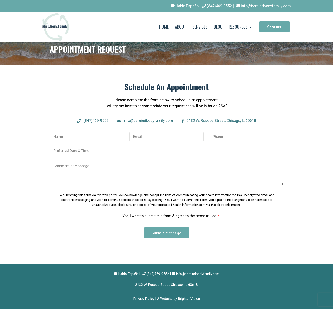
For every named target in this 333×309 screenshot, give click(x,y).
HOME (164, 26)
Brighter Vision (189, 299)
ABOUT (180, 26)
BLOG (218, 26)
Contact (274, 26)
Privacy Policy (143, 299)
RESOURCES (238, 26)
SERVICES (199, 26)
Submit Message (166, 232)
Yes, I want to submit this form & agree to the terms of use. (171, 216)
